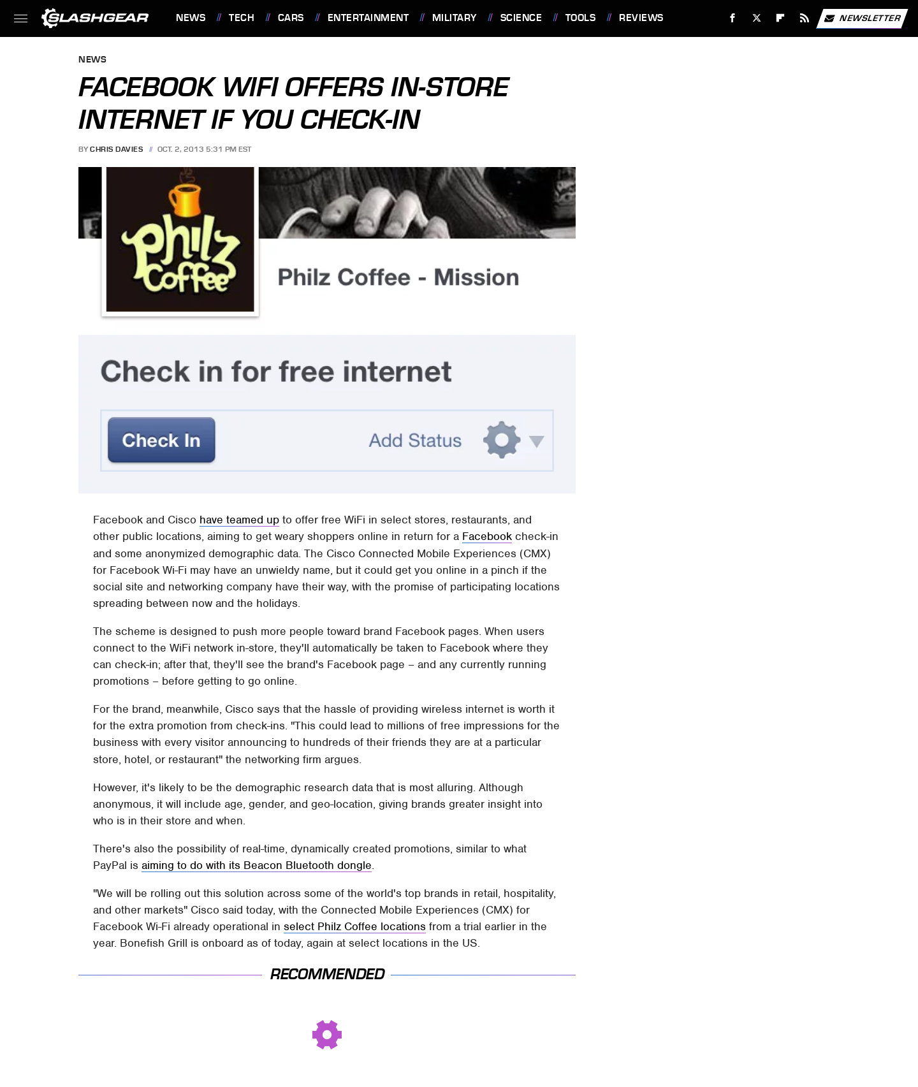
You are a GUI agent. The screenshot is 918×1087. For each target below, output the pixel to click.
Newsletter (862, 18)
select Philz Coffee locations (355, 926)
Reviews (641, 18)
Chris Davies (116, 149)
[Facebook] (733, 18)
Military (454, 18)
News (190, 18)
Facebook (487, 536)
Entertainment (368, 18)
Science (521, 18)
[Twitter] (756, 18)
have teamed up (239, 520)
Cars (291, 18)
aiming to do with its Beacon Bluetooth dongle (257, 865)
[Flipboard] (780, 18)
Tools (580, 18)
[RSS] (805, 18)
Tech (241, 18)
